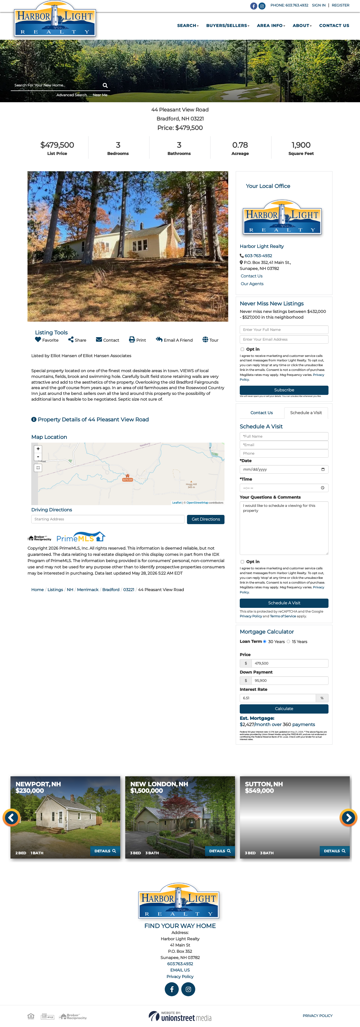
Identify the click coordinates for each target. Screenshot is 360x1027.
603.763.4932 (297, 5)
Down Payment (256, 672)
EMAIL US (180, 970)
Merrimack (87, 589)
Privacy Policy (251, 616)
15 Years (297, 641)
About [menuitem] (302, 25)
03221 (128, 589)
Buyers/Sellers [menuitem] (228, 25)
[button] (105, 85)
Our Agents (252, 283)
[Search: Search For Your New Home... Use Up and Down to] (55, 85)
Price (245, 654)
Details (102, 851)
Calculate (284, 708)
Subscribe (284, 390)
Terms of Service (283, 616)
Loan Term (251, 641)
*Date (246, 460)
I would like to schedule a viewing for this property (284, 528)
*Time (246, 479)
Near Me (100, 95)
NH (70, 589)
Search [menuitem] (188, 25)
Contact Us (251, 276)
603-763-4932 (258, 255)
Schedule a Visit (306, 412)
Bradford (111, 589)
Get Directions (206, 519)
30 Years (274, 641)
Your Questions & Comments (270, 497)
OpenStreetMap (197, 502)
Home (37, 589)
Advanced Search (71, 95)
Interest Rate (253, 689)
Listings (55, 589)
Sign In (319, 5)
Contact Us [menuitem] (334, 25)
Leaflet (177, 502)
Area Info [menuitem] (271, 25)
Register (340, 5)
